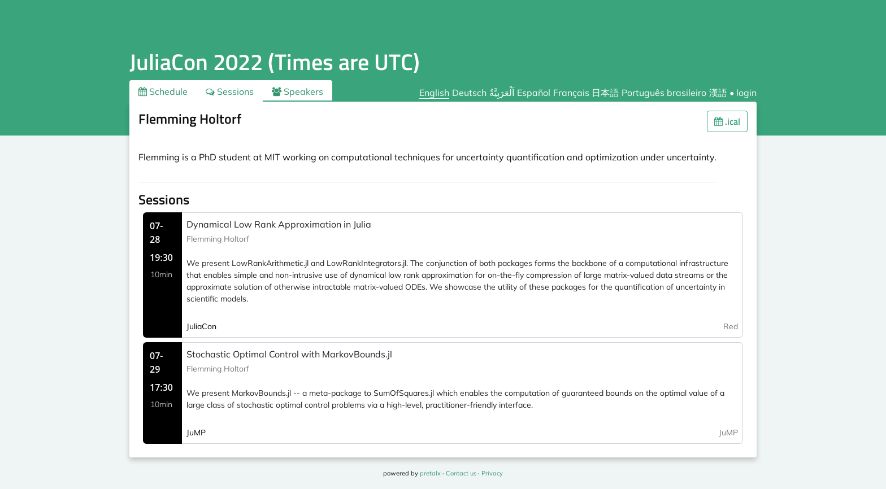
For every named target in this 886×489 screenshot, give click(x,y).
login (746, 92)
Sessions (230, 91)
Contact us (461, 473)
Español (533, 92)
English (434, 92)
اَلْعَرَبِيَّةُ (501, 92)
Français (571, 92)
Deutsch (469, 92)
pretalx (430, 473)
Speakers (297, 91)
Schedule (163, 91)
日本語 (605, 92)
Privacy (492, 473)
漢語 (718, 92)
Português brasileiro (664, 92)
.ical (727, 121)
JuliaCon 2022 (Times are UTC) (274, 62)
